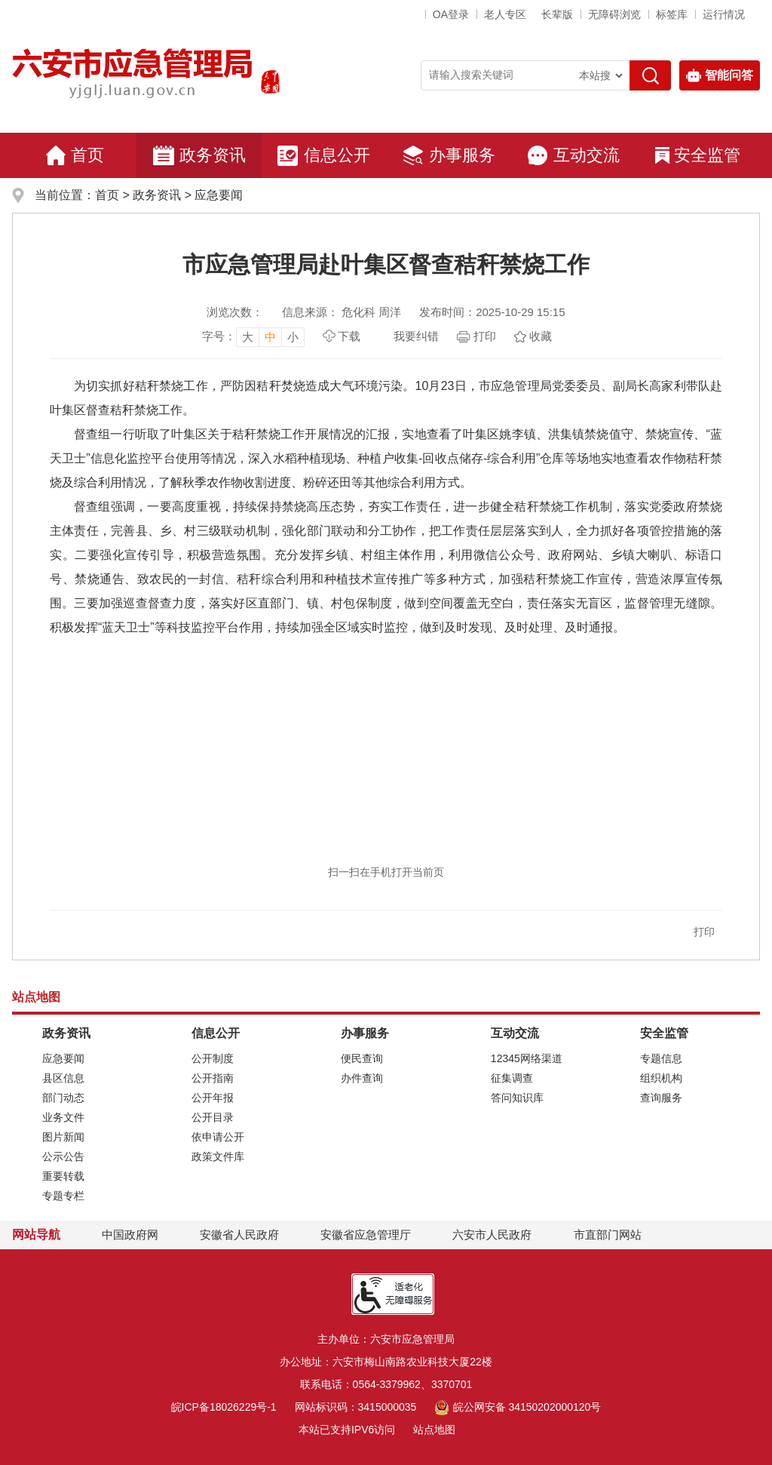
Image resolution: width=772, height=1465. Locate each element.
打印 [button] (704, 932)
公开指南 (212, 1078)
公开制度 (212, 1058)
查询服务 (661, 1098)
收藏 (540, 336)
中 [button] (270, 336)
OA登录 (451, 14)
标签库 (672, 14)
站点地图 (434, 1430)
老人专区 (505, 14)
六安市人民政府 (492, 1234)
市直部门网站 (614, 1234)
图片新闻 (63, 1137)
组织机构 (661, 1078)
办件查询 (362, 1078)
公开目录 (212, 1117)
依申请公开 (217, 1137)
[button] (557, 14)
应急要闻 (219, 195)
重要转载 (63, 1176)
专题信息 (661, 1058)
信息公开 (323, 155)
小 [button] (293, 336)
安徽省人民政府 (239, 1234)
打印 (484, 336)
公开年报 (212, 1098)
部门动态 (63, 1098)
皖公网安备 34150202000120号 (517, 1407)
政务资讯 (199, 155)
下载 (349, 336)
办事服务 (448, 155)
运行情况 (724, 14)
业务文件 (63, 1117)
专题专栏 (63, 1196)
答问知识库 (517, 1098)
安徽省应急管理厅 (365, 1234)
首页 (74, 155)
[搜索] (650, 75)
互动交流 (573, 155)
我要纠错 (416, 336)
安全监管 (697, 155)
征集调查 (512, 1078)
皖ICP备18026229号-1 (224, 1407)
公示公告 (63, 1156)
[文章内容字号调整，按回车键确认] (253, 336)
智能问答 (719, 75)
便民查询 (362, 1058)
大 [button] (247, 336)
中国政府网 (130, 1234)
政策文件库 (217, 1156)
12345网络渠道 (526, 1058)
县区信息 (63, 1078)
